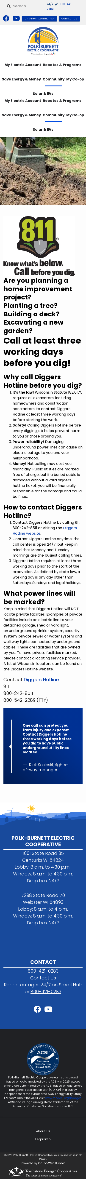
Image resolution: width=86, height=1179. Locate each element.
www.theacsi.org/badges (63, 1098)
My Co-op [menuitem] (75, 79)
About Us (43, 1131)
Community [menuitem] (53, 79)
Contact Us (43, 978)
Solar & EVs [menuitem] (43, 129)
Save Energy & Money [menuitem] (21, 79)
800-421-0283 (43, 971)
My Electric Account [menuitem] (23, 64)
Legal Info (43, 1139)
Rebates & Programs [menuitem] (62, 64)
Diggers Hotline (41, 679)
